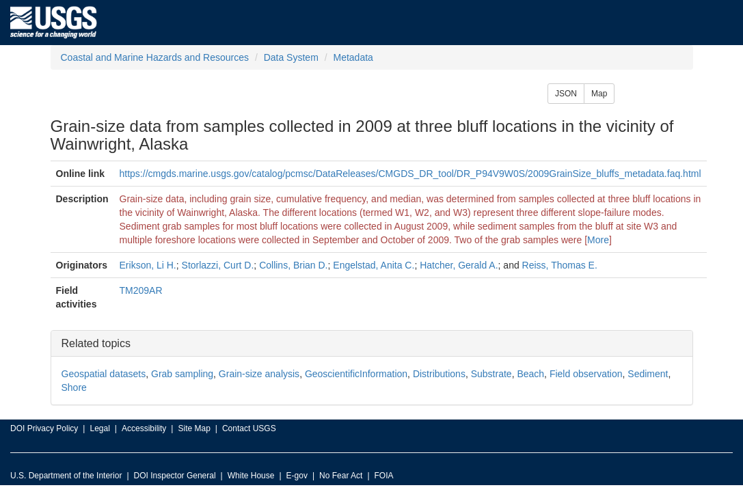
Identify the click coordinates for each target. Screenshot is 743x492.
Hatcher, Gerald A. (459, 265)
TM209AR (141, 290)
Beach (530, 373)
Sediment (647, 373)
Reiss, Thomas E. (559, 265)
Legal (99, 428)
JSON (566, 93)
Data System (291, 57)
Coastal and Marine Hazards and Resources (155, 57)
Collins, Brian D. (293, 265)
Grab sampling (182, 373)
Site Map (194, 428)
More (598, 239)
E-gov (297, 475)
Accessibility (144, 428)
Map (599, 93)
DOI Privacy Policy (44, 428)
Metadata (353, 57)
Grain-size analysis (259, 373)
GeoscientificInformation (356, 373)
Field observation (586, 373)
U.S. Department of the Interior (66, 475)
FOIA (384, 475)
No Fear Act (340, 475)
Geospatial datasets (104, 373)
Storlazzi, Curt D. (218, 265)
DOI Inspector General (175, 475)
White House (251, 475)
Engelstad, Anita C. (373, 265)
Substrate (491, 373)
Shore (74, 387)
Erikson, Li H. (148, 265)
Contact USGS (249, 428)
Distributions (439, 373)
